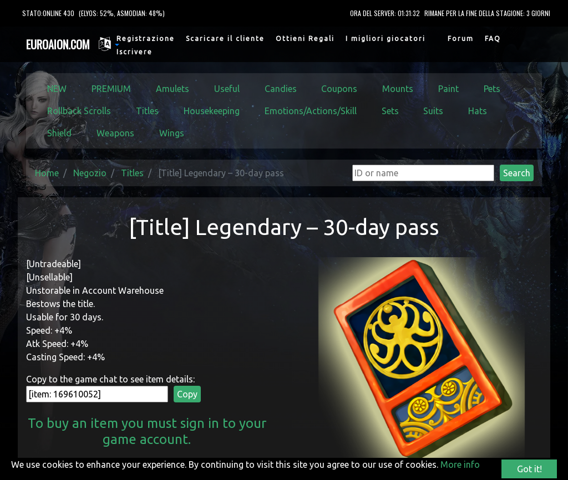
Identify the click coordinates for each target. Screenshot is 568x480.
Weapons (115, 133)
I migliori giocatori (385, 38)
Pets (492, 89)
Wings (171, 133)
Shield (59, 133)
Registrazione (145, 38)
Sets (390, 111)
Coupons (339, 89)
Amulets (172, 89)
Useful (227, 89)
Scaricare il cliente (225, 38)
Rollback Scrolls (79, 111)
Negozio (89, 173)
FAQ (493, 38)
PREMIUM (111, 89)
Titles (147, 111)
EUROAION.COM (58, 44)
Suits (433, 111)
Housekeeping (212, 111)
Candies (281, 89)
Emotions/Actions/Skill (311, 111)
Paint (448, 89)
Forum (461, 38)
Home (47, 173)
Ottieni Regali (305, 38)
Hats (477, 111)
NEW (57, 89)
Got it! (529, 469)
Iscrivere (134, 51)
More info (460, 464)
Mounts (397, 89)
